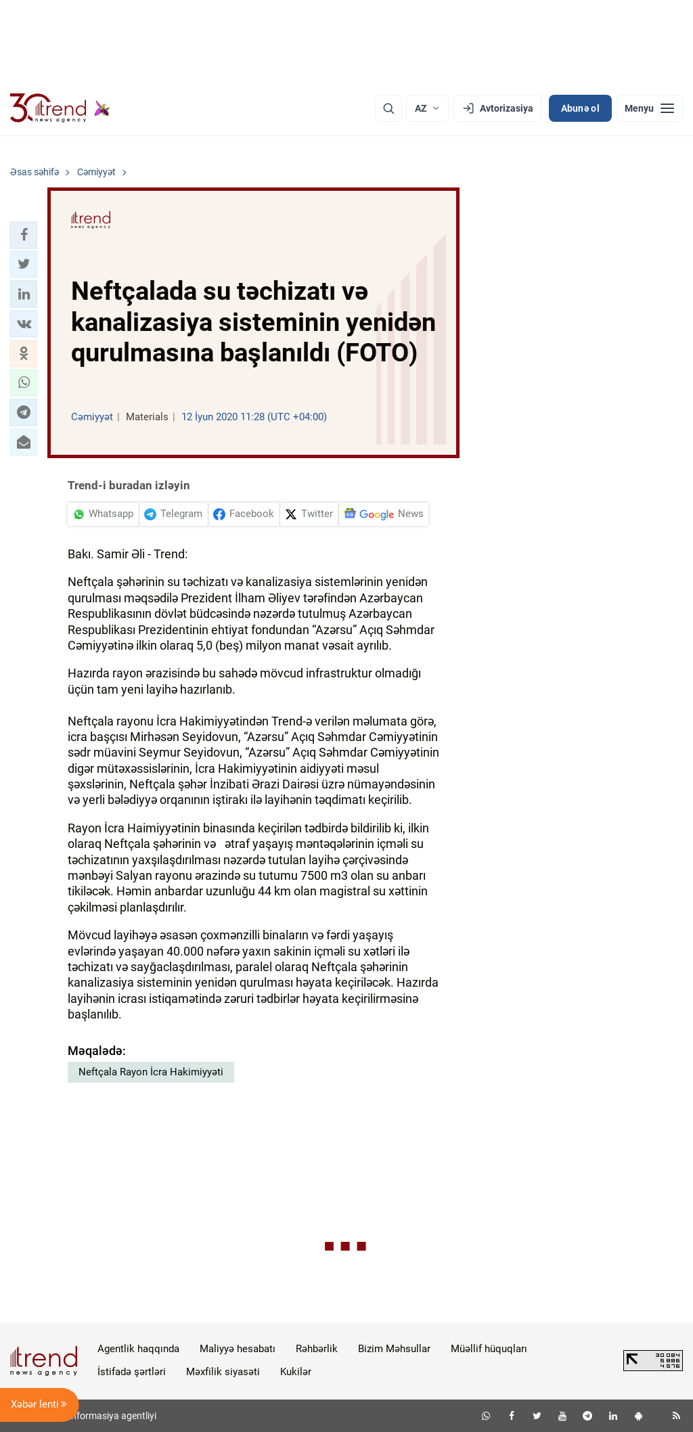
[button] (23, 235)
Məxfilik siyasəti (223, 1372)
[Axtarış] (388, 108)
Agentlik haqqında (138, 1349)
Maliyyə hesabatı (237, 1349)
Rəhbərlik (317, 1349)
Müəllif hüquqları (489, 1349)
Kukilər (295, 1372)
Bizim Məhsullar (394, 1349)
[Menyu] (649, 108)
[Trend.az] (60, 108)
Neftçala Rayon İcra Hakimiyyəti (151, 1072)
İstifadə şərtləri (131, 1372)
